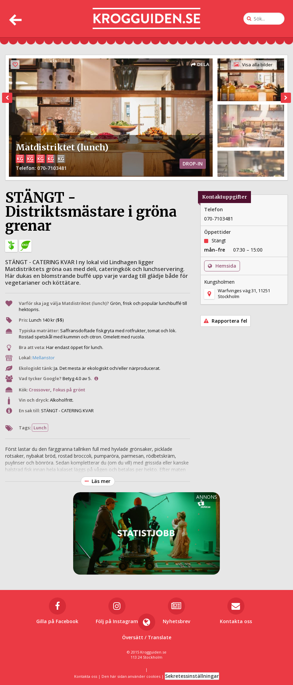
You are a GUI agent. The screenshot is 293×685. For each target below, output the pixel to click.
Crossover (39, 390)
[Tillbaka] (14, 18)
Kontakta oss (85, 676)
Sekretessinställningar (192, 676)
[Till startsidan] (146, 18)
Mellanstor (43, 357)
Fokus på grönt (69, 390)
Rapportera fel (225, 321)
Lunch (40, 428)
